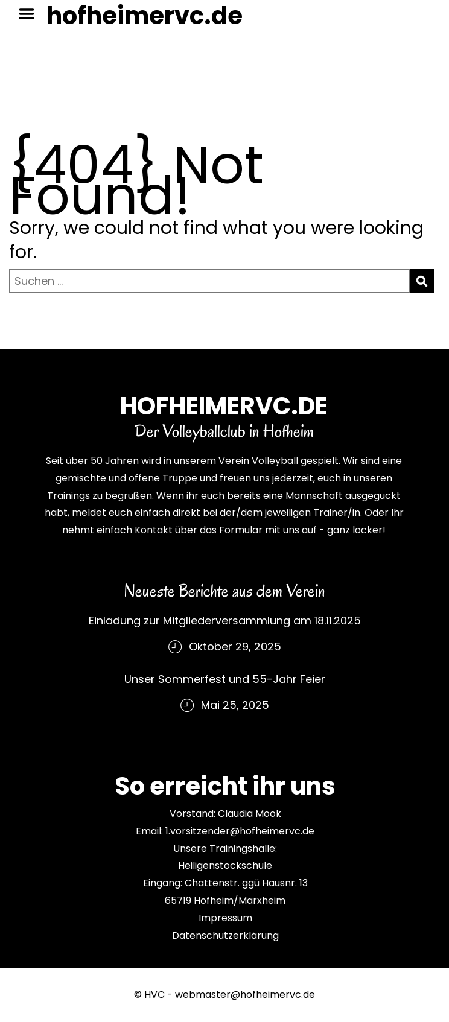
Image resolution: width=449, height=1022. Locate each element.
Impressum (225, 918)
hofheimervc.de (144, 16)
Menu (30, 13)
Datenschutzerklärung (225, 935)
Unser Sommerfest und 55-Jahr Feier (224, 679)
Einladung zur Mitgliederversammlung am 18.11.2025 (225, 620)
